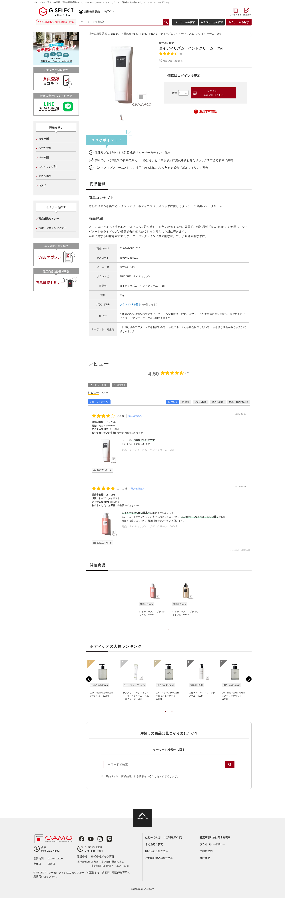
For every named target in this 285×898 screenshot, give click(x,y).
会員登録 (247, 14)
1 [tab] (169, 633)
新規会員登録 (92, 11)
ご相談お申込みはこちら (159, 858)
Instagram (97, 839)
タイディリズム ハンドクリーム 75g (151, 449)
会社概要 (205, 858)
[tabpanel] (120, 75)
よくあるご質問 (154, 844)
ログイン (109, 11)
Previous (89, 679)
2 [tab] (172, 715)
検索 (229, 764)
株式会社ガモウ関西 (102, 856)
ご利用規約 (206, 851)
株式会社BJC (167, 43)
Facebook (80, 839)
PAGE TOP (142, 821)
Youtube (88, 839)
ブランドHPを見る (130, 304)
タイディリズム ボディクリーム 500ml (153, 526)
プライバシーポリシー (212, 844)
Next (249, 679)
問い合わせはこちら (156, 851)
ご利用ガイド (235, 14)
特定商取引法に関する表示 (215, 837)
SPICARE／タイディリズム (135, 276)
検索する (166, 22)
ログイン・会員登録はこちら (213, 92)
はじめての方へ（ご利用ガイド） (164, 837)
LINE (105, 839)
